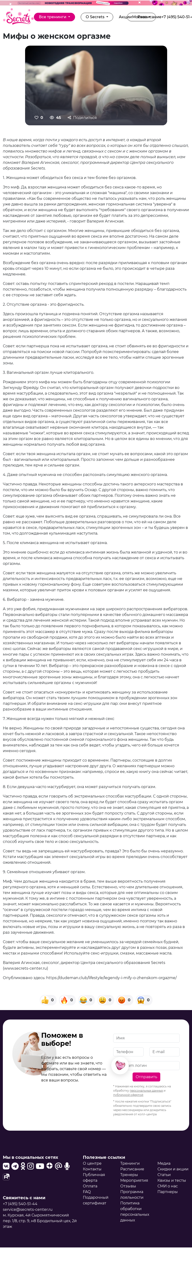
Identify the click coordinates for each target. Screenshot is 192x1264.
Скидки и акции (172, 1169)
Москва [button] (140, 17)
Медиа (163, 1163)
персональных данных (146, 1090)
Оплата (90, 1186)
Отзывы (128, 1186)
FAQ (87, 1192)
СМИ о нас (167, 1186)
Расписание (132, 1169)
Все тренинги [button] (53, 17)
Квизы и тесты (171, 1180)
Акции (125, 17)
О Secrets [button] (95, 17)
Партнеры (167, 1192)
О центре (92, 1163)
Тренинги (130, 1163)
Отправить (146, 1077)
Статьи (164, 1174)
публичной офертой (128, 1095)
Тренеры (129, 1174)
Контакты (92, 1169)
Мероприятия (134, 1180)
